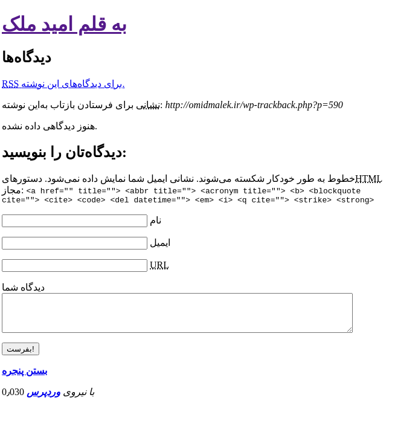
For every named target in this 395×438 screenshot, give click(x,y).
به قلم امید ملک (64, 24)
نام (155, 222)
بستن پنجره (24, 380)
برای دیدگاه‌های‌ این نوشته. (63, 84)
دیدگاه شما (23, 289)
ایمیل (160, 244)
